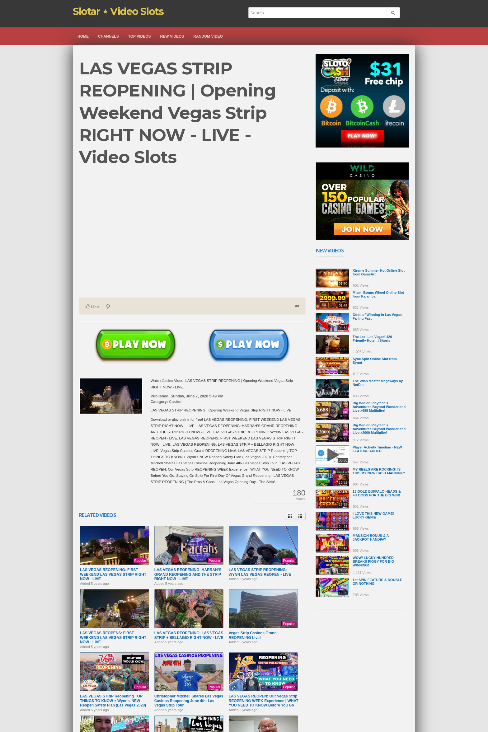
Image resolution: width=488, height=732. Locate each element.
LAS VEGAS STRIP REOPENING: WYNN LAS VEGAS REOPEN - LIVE (260, 572)
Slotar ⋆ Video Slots (118, 11)
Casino (167, 380)
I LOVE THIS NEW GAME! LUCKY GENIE (373, 515)
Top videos (139, 36)
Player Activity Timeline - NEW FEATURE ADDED (377, 449)
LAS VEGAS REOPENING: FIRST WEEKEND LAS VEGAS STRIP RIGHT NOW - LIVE (113, 574)
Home (83, 36)
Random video (208, 36)
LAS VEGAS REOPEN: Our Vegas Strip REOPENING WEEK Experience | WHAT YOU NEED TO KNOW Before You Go (263, 700)
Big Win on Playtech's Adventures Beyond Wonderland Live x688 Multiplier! (379, 406)
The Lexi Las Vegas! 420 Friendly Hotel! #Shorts (372, 338)
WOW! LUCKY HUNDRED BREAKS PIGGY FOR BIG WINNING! (373, 561)
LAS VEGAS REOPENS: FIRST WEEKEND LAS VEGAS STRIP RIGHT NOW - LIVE (113, 637)
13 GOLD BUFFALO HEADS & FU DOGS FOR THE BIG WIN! (377, 493)
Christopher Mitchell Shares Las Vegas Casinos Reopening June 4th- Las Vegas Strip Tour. (188, 700)
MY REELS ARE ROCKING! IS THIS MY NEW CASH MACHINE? (379, 471)
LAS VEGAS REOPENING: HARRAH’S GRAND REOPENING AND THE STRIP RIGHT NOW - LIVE (187, 574)
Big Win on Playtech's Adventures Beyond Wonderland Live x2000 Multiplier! (379, 428)
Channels (108, 36)
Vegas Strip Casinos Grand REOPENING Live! (253, 635)
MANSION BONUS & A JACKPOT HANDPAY (371, 537)
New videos (172, 36)
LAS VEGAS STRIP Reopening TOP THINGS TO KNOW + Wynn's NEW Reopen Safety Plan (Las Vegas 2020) (113, 700)
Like (92, 306)
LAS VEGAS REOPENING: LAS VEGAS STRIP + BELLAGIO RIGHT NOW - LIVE (188, 635)
